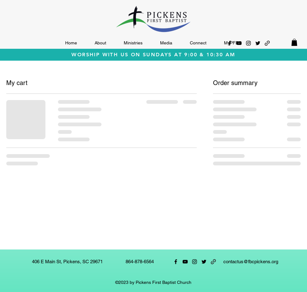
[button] (100, 43)
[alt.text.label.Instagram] (248, 43)
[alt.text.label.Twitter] (258, 43)
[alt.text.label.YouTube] (239, 43)
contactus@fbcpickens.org (250, 261)
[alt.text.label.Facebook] (229, 43)
